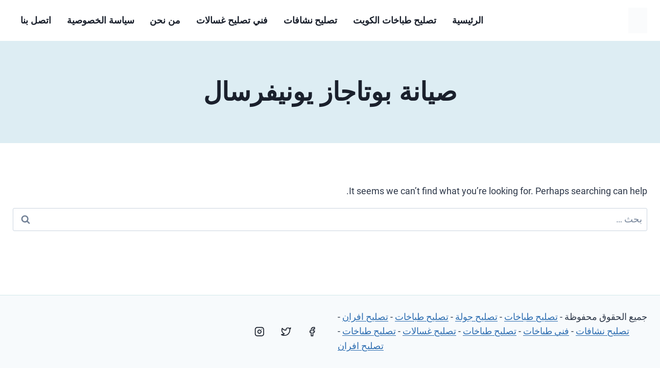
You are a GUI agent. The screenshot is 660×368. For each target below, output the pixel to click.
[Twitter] (286, 331)
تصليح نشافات (311, 20)
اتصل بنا (35, 20)
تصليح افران (365, 316)
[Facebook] (312, 331)
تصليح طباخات (531, 316)
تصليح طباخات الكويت (394, 20)
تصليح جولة (476, 316)
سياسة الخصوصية (100, 20)
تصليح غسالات (429, 331)
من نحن (165, 20)
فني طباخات (546, 331)
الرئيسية (467, 20)
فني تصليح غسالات (232, 20)
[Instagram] (259, 331)
